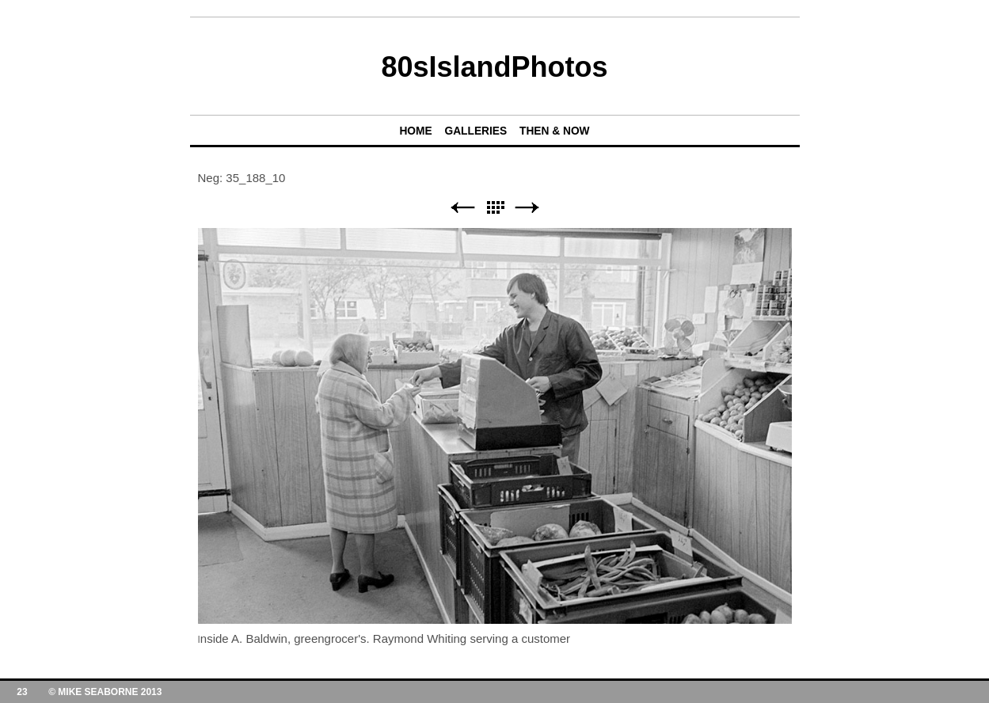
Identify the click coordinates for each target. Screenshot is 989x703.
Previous (462, 208)
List (494, 208)
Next (527, 208)
